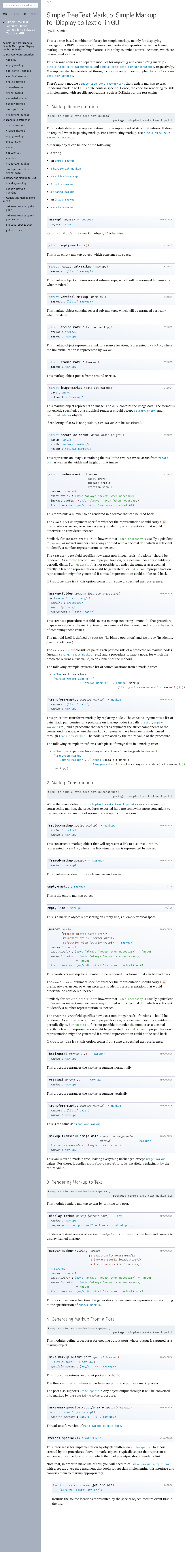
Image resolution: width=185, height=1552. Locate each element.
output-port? (83, 1225)
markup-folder (61, 593)
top (5, 14)
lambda (121, 683)
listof (73, 271)
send (57, 1486)
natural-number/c (76, 444)
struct (54, 245)
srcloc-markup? (96, 683)
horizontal (58, 1054)
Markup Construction (18, 120)
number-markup (63, 207)
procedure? (75, 603)
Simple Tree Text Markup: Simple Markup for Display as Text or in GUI (18, 46)
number (54, 929)
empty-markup (65, 161)
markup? (55, 219)
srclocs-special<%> (63, 1438)
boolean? (88, 219)
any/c (69, 224)
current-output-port (116, 1225)
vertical (56, 1080)
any (119, 1216)
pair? (89, 612)
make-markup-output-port (70, 1358)
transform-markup (63, 699)
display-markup (62, 1216)
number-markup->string (68, 1251)
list (122, 687)
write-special (90, 1391)
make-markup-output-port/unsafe (76, 1408)
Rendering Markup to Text (21, 178)
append (83, 679)
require (55, 116)
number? (70, 491)
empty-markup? (83, 654)
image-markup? (72, 760)
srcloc (157, 345)
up (24, 14)
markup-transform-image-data (73, 1136)
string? (65, 654)
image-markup (65, 199)
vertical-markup (65, 176)
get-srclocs (102, 1486)
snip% (151, 411)
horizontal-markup (67, 168)
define (57, 674)
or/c (79, 496)
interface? (93, 1438)
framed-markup (63, 192)
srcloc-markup (63, 184)
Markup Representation (20, 55)
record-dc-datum (59, 415)
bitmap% (139, 411)
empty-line (56, 908)
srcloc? (70, 332)
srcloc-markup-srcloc (145, 687)
